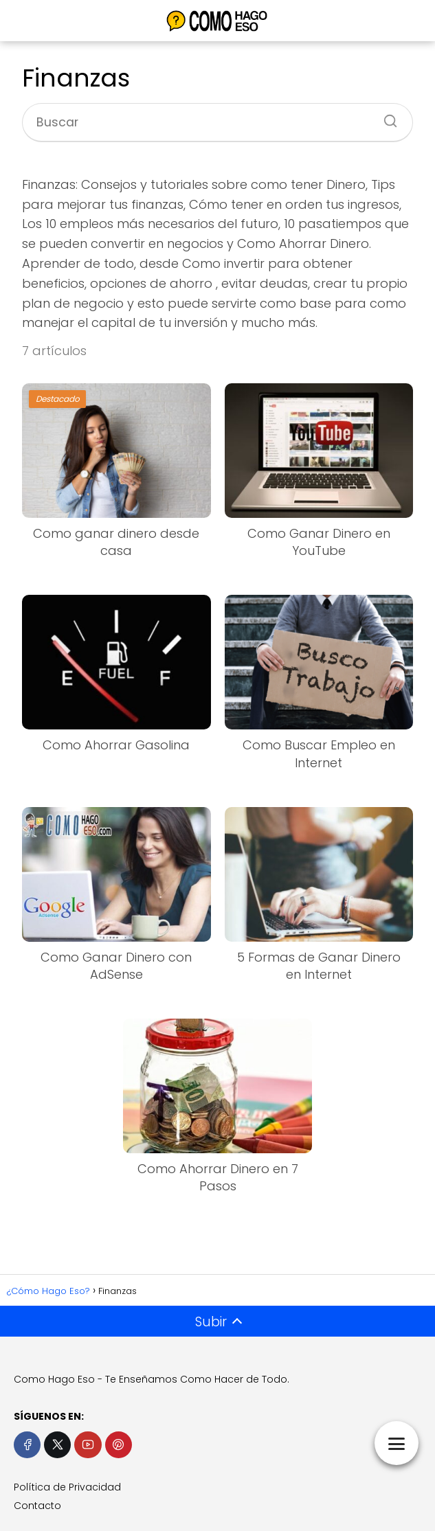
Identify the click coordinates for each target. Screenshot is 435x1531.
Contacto (37, 1505)
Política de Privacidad (67, 1487)
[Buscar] (385, 117)
